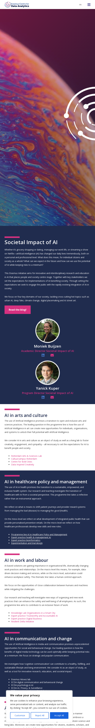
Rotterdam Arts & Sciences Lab (26, 455)
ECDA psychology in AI (22, 685)
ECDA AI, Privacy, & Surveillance (26, 688)
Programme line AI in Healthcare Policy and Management (39, 534)
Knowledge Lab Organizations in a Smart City (33, 612)
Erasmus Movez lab (20, 679)
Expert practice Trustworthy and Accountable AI (34, 615)
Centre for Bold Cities (21, 461)
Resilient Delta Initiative (22, 621)
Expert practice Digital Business (26, 618)
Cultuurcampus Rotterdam (24, 458)
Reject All (39, 715)
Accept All (59, 715)
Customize (20, 715)
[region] (39, 706)
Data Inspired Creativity (22, 464)
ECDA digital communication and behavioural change (37, 682)
